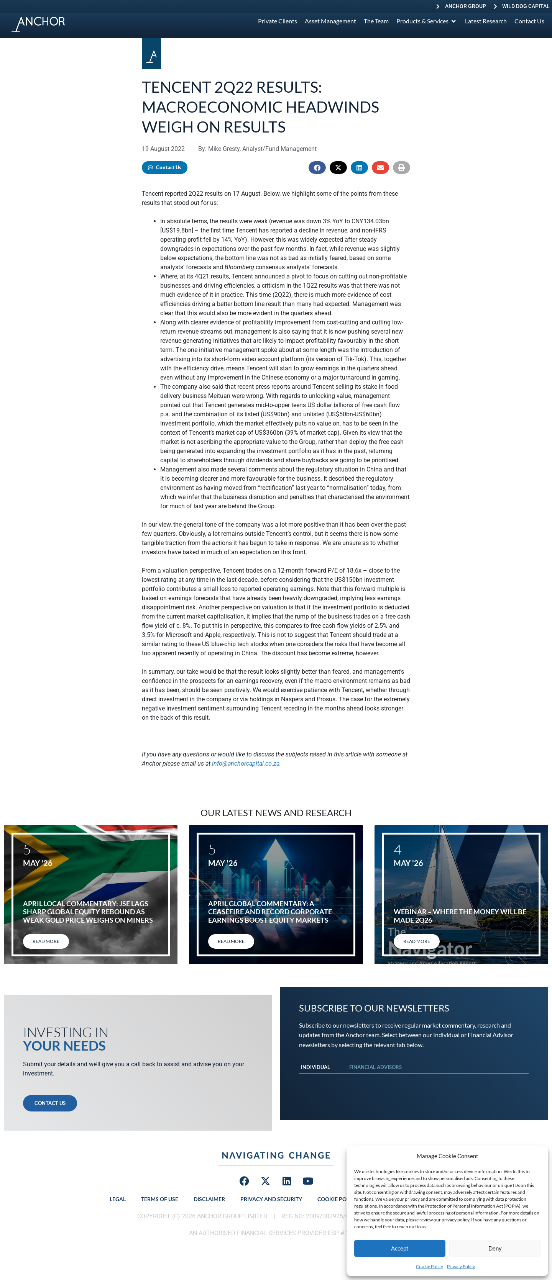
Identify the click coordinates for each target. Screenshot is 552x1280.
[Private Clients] (277, 21)
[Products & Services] (427, 21)
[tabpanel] (414, 1081)
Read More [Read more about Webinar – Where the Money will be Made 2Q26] (416, 941)
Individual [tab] (315, 1067)
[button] (317, 167)
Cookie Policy (429, 1266)
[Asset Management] (330, 21)
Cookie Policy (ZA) (343, 1199)
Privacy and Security (271, 1199)
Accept (400, 1248)
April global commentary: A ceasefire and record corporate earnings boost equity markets (270, 911)
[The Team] (376, 21)
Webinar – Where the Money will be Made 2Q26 (460, 915)
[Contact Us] (529, 21)
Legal (118, 1199)
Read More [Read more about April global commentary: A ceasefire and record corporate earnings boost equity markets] (231, 941)
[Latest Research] (486, 21)
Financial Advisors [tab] (375, 1067)
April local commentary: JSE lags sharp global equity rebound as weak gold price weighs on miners (88, 911)
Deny (495, 1248)
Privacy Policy (461, 1266)
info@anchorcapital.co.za (245, 763)
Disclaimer (209, 1199)
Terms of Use (159, 1199)
